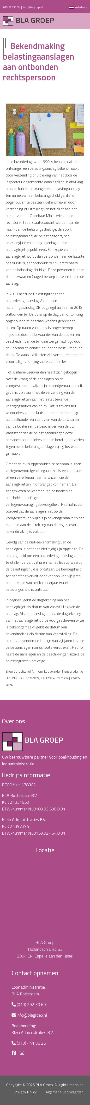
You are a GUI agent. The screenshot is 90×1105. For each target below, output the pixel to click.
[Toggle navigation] (80, 21)
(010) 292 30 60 (11, 7)
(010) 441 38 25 (31, 1043)
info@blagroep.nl (33, 7)
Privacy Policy (25, 1092)
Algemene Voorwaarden (65, 1092)
